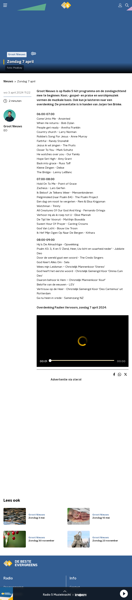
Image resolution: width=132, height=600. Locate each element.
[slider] (82, 360)
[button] (123, 593)
